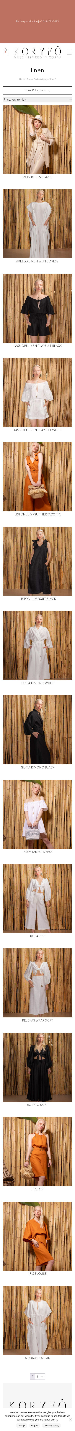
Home (22, 79)
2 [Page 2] (37, 1377)
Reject (34, 1425)
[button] (69, 52)
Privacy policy (51, 1425)
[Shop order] (37, 99)
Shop (29, 79)
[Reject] (70, 1419)
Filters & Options (35, 90)
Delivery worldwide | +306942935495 (37, 21)
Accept (21, 1425)
